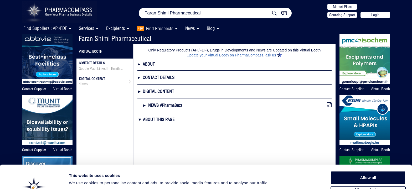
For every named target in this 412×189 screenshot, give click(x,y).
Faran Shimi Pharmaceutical (115, 38)
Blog (211, 28)
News (190, 28)
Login (375, 15)
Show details (276, 179)
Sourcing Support (342, 15)
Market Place (342, 6)
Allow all (368, 157)
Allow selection (368, 169)
